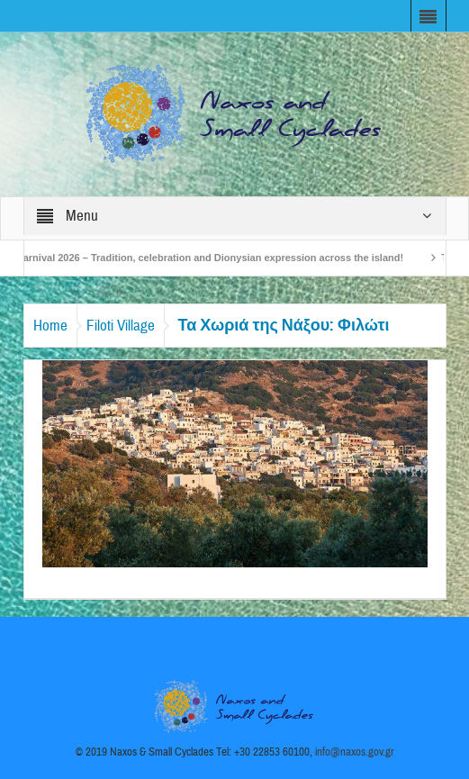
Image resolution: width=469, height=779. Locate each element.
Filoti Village (120, 325)
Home (50, 325)
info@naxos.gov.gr (354, 752)
